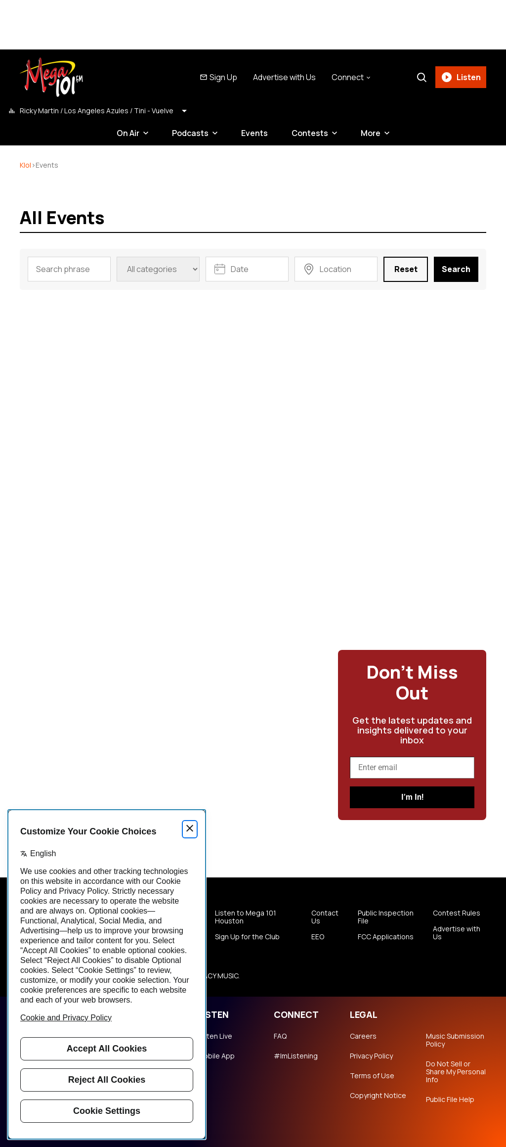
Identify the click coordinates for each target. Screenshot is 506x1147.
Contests (310, 133)
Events (254, 133)
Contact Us (324, 917)
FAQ (280, 1036)
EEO (317, 937)
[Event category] (158, 269)
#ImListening (296, 1056)
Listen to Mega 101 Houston (245, 917)
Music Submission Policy (455, 1040)
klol (25, 165)
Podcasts (190, 133)
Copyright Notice (378, 1096)
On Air (128, 133)
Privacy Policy (371, 1056)
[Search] (421, 77)
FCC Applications (386, 937)
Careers (363, 1036)
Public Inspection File (386, 917)
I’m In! (412, 797)
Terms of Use (372, 1076)
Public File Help (450, 1099)
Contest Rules (456, 913)
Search (456, 269)
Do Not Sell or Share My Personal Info (456, 1072)
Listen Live (215, 1036)
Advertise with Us (284, 77)
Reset (406, 269)
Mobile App (216, 1056)
